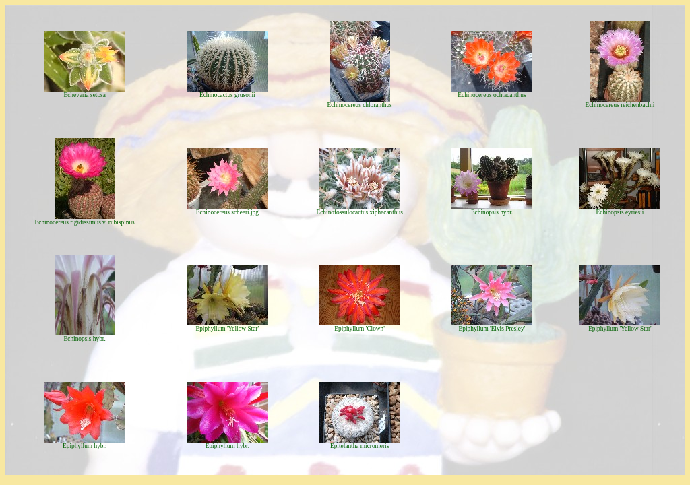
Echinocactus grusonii (227, 95)
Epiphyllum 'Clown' (359, 328)
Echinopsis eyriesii (620, 212)
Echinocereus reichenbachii (620, 105)
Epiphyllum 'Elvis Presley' (492, 328)
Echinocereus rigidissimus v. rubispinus (85, 222)
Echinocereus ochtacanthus (492, 95)
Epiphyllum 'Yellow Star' (227, 328)
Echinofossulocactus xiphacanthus (360, 212)
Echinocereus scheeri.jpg (227, 212)
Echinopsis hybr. (492, 212)
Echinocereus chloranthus (359, 105)
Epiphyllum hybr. (84, 446)
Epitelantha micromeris (359, 446)
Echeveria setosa (84, 95)
